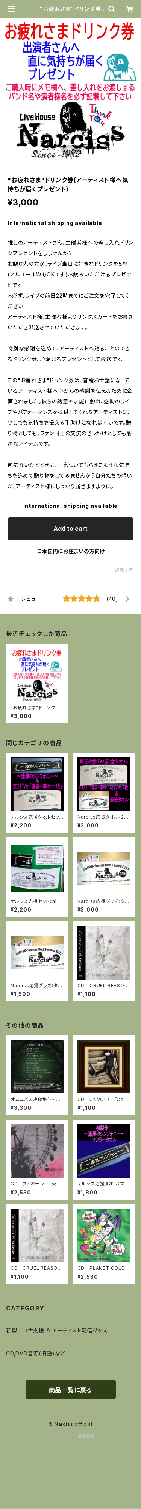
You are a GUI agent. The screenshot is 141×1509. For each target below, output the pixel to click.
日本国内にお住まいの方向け (71, 551)
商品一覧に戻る (70, 1390)
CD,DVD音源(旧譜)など (35, 1353)
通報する (124, 570)
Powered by (71, 1436)
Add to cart (70, 528)
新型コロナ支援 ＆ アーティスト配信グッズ (57, 1330)
